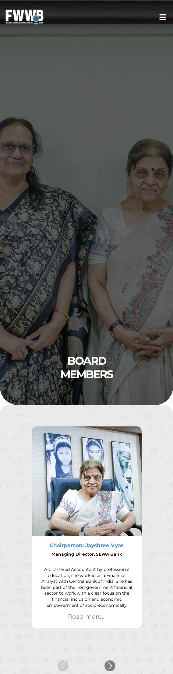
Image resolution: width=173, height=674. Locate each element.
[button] (163, 17)
